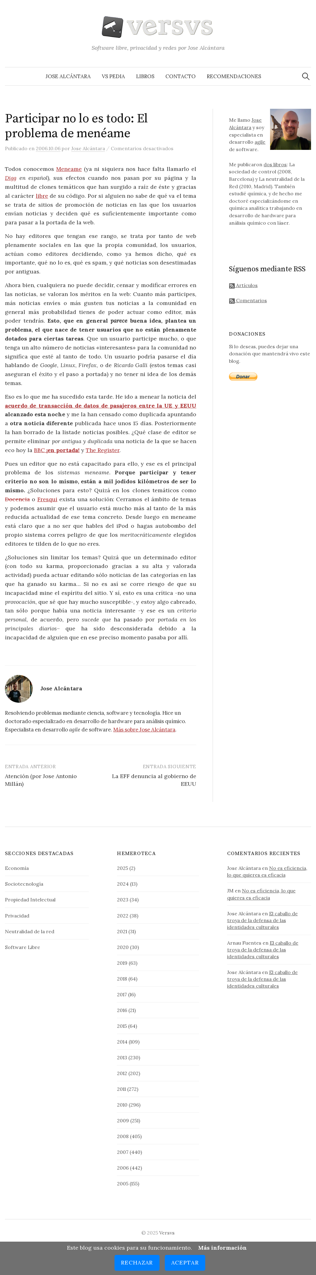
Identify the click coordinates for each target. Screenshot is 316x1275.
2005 (122, 1183)
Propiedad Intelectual (30, 899)
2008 (123, 1136)
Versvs (167, 1233)
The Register (102, 450)
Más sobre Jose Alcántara (144, 729)
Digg (10, 177)
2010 (122, 1105)
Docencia (17, 499)
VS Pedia (113, 76)
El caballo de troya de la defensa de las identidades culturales (262, 920)
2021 (122, 931)
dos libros (275, 164)
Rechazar (137, 1262)
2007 (122, 1152)
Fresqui (47, 499)
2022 (122, 916)
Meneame (69, 168)
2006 (123, 1168)
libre (42, 195)
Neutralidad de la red (29, 931)
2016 (122, 1010)
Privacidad (17, 916)
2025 (122, 868)
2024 (123, 884)
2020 (123, 947)
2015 (122, 1026)
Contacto (180, 76)
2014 (122, 1042)
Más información (222, 1247)
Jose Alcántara (68, 76)
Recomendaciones (234, 76)
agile (260, 142)
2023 (122, 899)
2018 (122, 979)
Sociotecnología (24, 884)
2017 (122, 994)
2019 (122, 963)
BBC (57, 450)
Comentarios (248, 300)
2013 (122, 1057)
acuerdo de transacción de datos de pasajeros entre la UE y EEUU (100, 405)
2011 (121, 1089)
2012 (122, 1073)
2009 (123, 1120)
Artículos (243, 285)
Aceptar (185, 1262)
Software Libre (22, 947)
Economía (17, 868)
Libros (145, 76)
